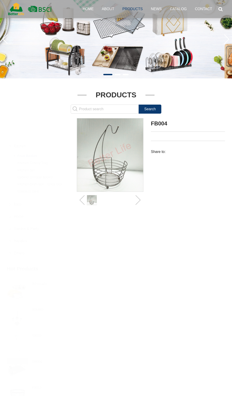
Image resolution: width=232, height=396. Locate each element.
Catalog (178, 9)
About (108, 9)
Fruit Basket (27, 134)
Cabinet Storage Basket (35, 155)
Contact (203, 9)
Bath (17, 182)
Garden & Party (26, 207)
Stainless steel (28, 169)
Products (132, 9)
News (156, 9)
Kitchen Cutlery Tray (32, 141)
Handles (20, 219)
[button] (107, 74)
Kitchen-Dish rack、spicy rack (40, 162)
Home (88, 9)
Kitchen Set (26, 148)
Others (19, 231)
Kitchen (20, 124)
